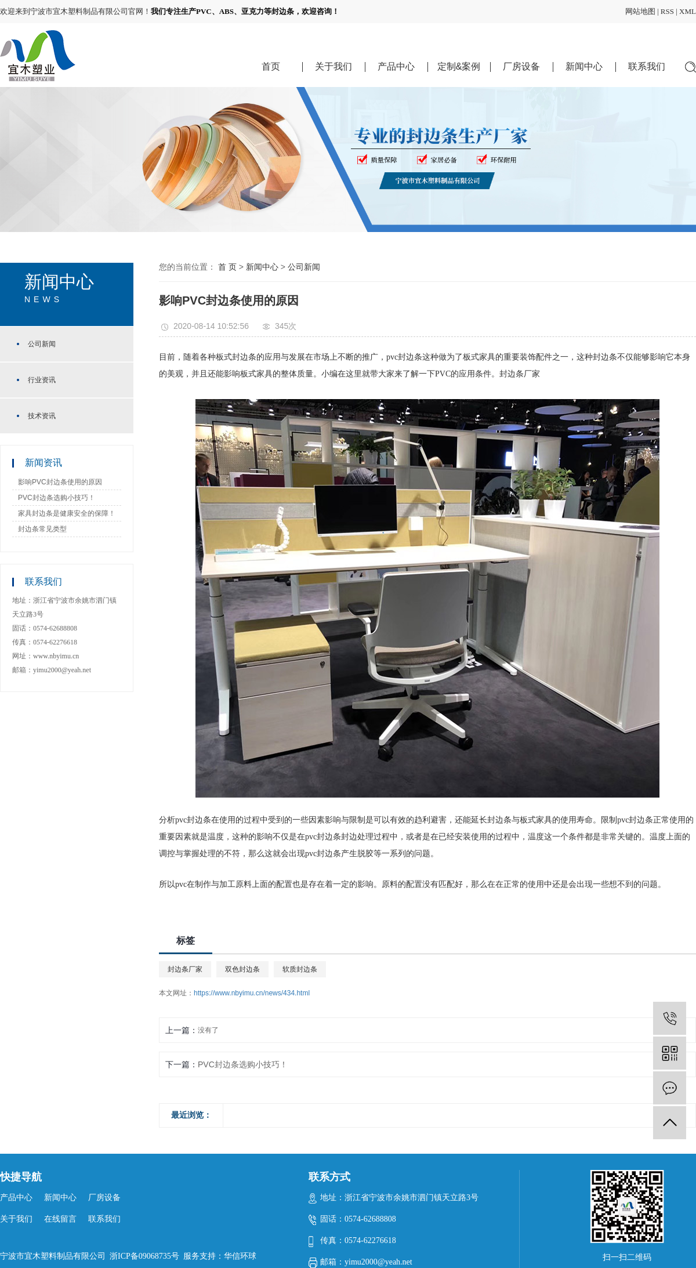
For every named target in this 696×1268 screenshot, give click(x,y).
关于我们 (333, 66)
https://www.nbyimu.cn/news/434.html (252, 993)
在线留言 (60, 1219)
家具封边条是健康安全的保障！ (66, 513)
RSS (667, 11)
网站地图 (640, 11)
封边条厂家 (185, 969)
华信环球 (240, 1256)
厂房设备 (521, 66)
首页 (271, 66)
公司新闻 (42, 344)
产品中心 (396, 66)
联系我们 (646, 66)
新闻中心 (584, 66)
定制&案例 (459, 66)
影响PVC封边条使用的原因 (60, 482)
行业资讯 (42, 380)
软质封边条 (299, 969)
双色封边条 (242, 969)
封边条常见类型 (42, 529)
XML (687, 11)
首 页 (227, 266)
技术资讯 (42, 416)
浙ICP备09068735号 (144, 1256)
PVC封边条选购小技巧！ (56, 498)
